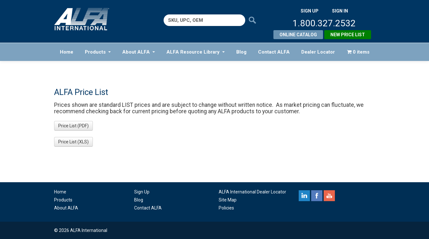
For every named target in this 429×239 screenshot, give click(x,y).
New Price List (347, 34)
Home (66, 52)
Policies (226, 207)
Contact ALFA (274, 52)
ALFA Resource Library (195, 52)
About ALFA (138, 52)
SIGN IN (340, 10)
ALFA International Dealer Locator (252, 191)
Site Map (228, 199)
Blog (241, 52)
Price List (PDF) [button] (73, 125)
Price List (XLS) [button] (73, 141)
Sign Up (142, 191)
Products (98, 52)
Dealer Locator (318, 52)
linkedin (304, 195)
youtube (329, 195)
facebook (316, 195)
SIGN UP (310, 10)
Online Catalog (298, 34)
